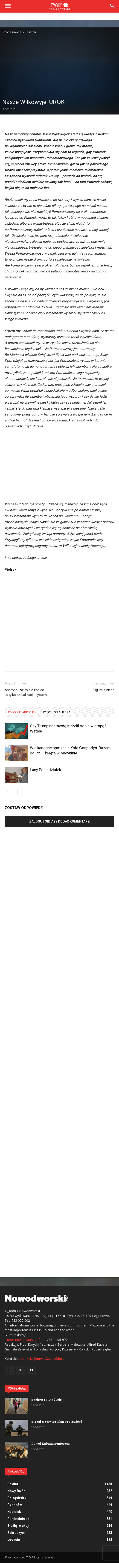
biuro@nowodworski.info (23, 1339)
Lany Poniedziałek (45, 769)
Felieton (31, 32)
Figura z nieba (103, 690)
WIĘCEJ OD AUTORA (56, 712)
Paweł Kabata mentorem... (51, 1444)
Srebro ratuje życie (46, 1400)
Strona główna (12, 32)
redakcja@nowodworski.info (42, 1359)
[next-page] (15, 792)
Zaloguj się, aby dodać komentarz (59, 821)
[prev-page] (7, 792)
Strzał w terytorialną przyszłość (56, 1422)
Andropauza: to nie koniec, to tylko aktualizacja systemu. (27, 692)
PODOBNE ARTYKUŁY (22, 712)
